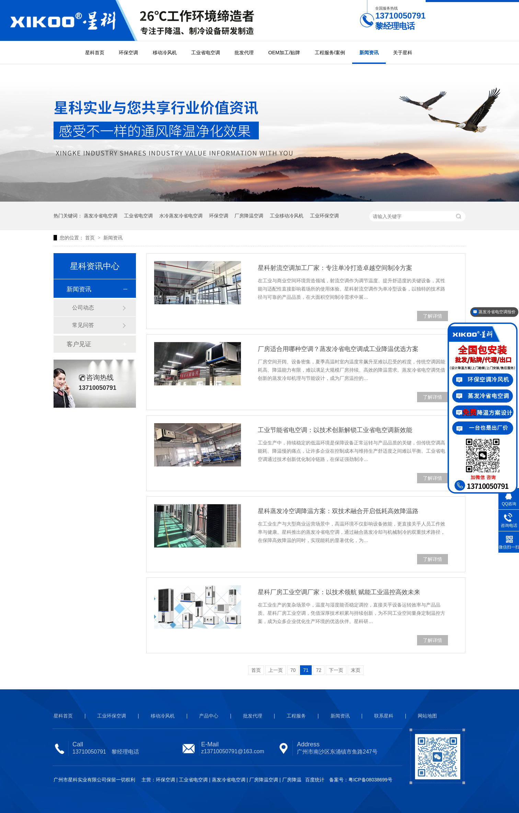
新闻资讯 (369, 52)
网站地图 (427, 716)
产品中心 (208, 716)
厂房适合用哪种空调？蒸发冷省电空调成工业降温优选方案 (338, 349)
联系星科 (383, 716)
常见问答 (83, 325)
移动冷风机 (165, 52)
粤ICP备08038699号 (370, 779)
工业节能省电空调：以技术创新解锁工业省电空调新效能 (335, 430)
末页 (355, 670)
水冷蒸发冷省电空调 (181, 215)
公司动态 (83, 307)
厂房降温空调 (248, 215)
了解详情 (432, 316)
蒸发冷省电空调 (100, 215)
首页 (90, 237)
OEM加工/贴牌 (284, 52)
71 (306, 670)
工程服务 (296, 716)
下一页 (336, 670)
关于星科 (402, 52)
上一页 (275, 670)
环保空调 (128, 52)
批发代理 (244, 52)
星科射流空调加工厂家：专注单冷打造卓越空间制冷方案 (335, 267)
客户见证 (79, 344)
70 (293, 670)
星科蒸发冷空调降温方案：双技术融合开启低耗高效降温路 (338, 511)
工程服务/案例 (330, 52)
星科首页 (94, 52)
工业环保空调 (324, 215)
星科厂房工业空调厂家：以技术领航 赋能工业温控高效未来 (339, 592)
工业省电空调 (205, 52)
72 (319, 670)
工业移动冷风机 (286, 215)
